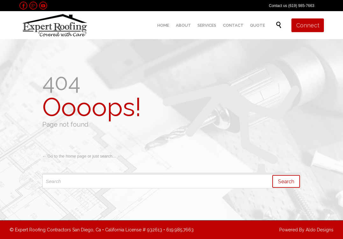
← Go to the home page (64, 156)
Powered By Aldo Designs (306, 229)
